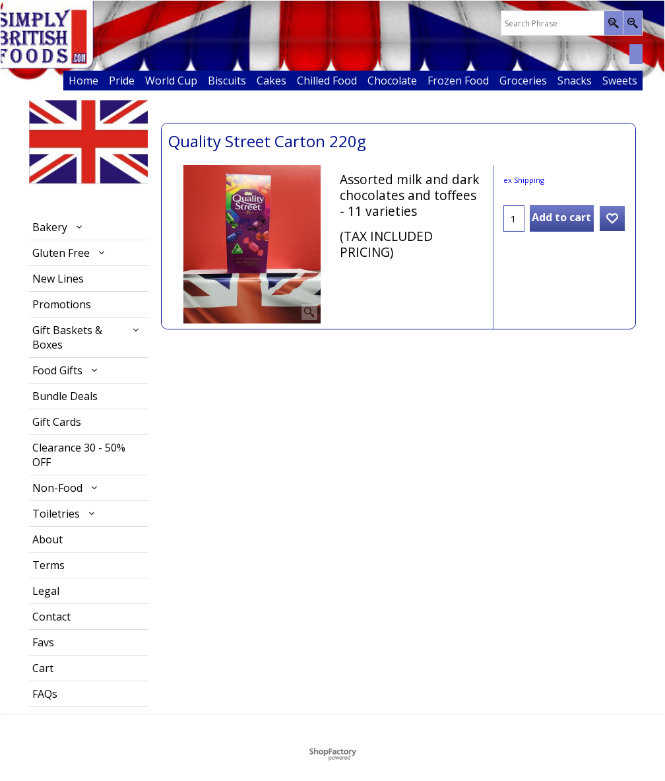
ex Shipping (523, 180)
